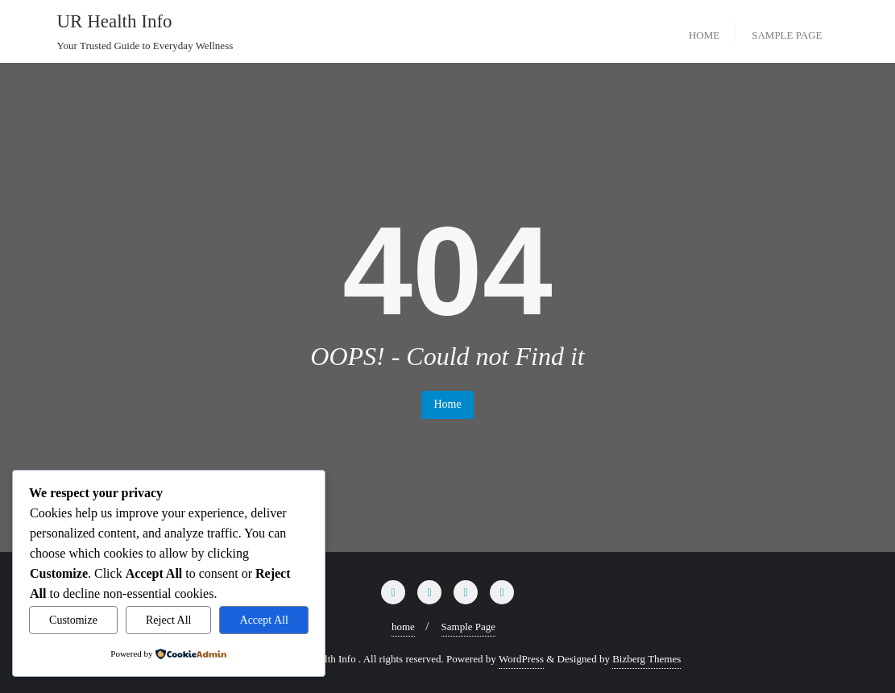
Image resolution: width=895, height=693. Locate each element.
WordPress (521, 659)
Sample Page (468, 626)
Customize (73, 620)
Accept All (264, 620)
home (403, 626)
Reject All (168, 620)
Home (447, 404)
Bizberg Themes (646, 659)
